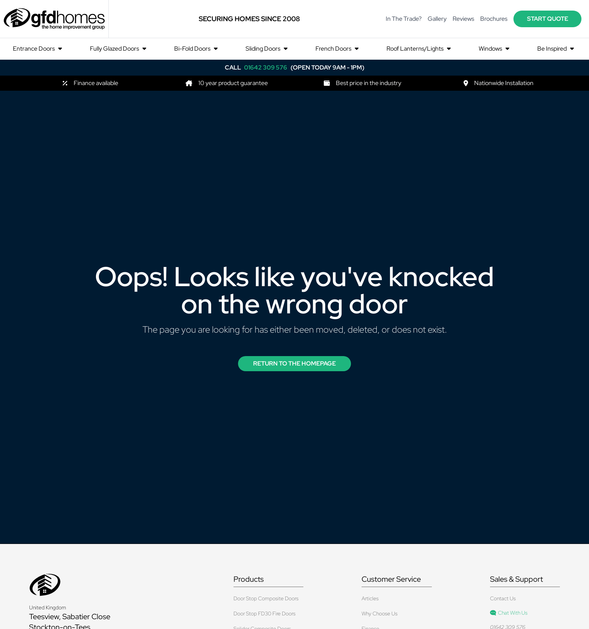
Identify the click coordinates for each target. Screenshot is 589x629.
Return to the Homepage (294, 363)
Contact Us (503, 598)
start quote (547, 19)
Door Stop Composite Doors (265, 598)
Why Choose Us (379, 613)
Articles (370, 598)
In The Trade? (404, 19)
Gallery (437, 19)
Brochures (493, 19)
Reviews (463, 19)
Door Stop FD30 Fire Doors (264, 613)
